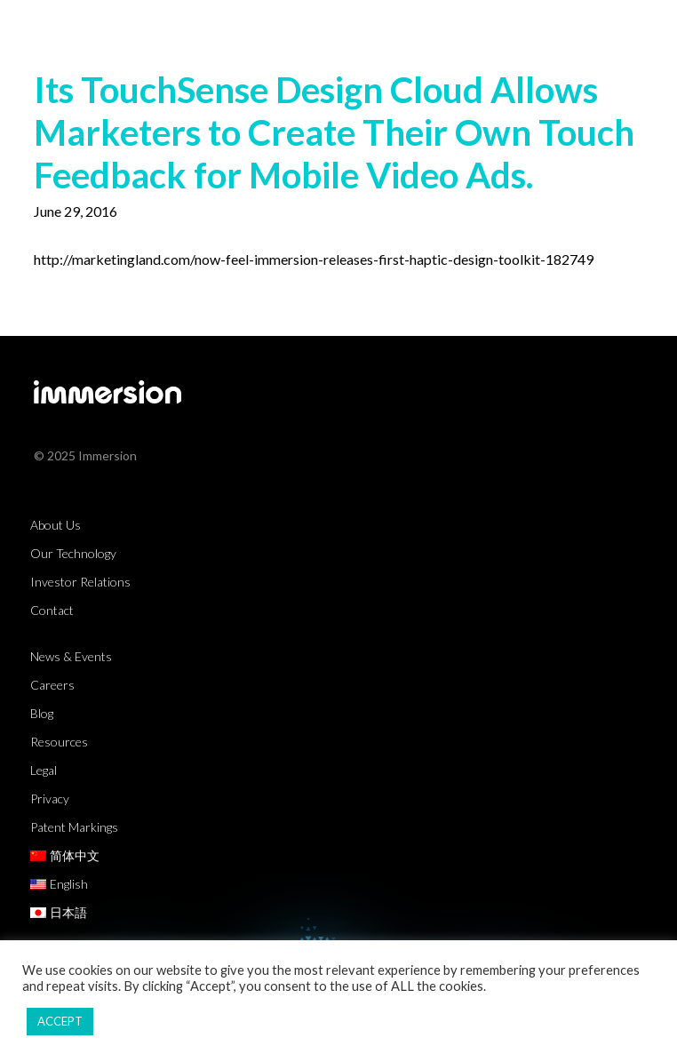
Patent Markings (74, 826)
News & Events (71, 656)
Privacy (49, 798)
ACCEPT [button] (60, 1021)
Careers (52, 684)
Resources (59, 741)
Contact (52, 610)
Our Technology (73, 553)
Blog (41, 713)
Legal (43, 770)
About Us (55, 524)
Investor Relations (80, 581)
